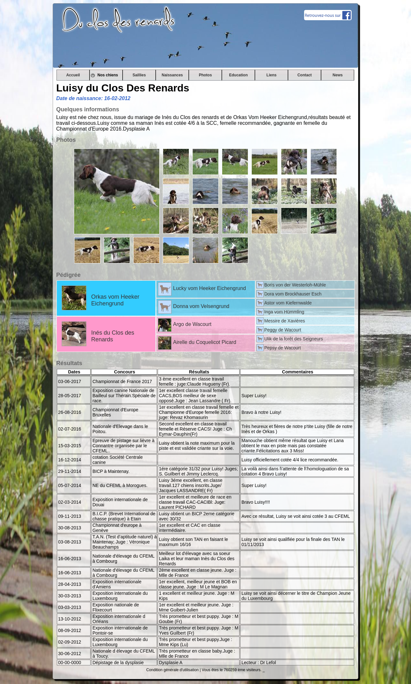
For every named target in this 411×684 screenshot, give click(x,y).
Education (238, 75)
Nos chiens (106, 75)
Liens (271, 75)
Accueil (73, 75)
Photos (205, 75)
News (338, 75)
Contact (304, 75)
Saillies (139, 75)
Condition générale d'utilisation (172, 670)
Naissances (172, 75)
